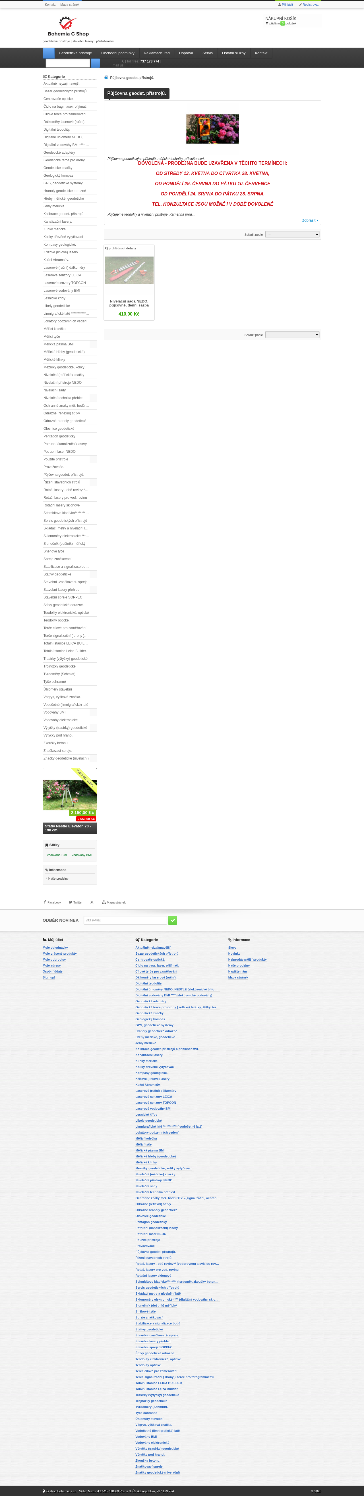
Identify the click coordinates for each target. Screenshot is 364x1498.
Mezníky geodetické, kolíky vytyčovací (70, 367)
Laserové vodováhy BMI (62, 291)
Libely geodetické (57, 306)
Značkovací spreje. (58, 751)
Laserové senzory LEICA (62, 275)
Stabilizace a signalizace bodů (66, 567)
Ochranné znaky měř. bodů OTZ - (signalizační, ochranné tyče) (70, 406)
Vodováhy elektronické (61, 720)
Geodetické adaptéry (59, 153)
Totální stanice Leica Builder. (65, 651)
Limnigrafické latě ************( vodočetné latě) (70, 314)
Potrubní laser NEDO (60, 452)
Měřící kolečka (54, 329)
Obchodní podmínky (117, 53)
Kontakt (50, 4)
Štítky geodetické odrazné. (64, 605)
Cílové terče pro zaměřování (65, 114)
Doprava (186, 53)
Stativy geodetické (57, 574)
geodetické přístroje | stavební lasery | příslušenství (78, 28)
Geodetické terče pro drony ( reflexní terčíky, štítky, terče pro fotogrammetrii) (70, 160)
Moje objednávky (55, 949)
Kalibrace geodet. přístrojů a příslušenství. (70, 214)
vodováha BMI (57, 855)
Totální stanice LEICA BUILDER (68, 643)
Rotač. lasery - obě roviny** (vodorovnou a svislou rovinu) (70, 490)
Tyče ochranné (55, 682)
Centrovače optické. (59, 99)
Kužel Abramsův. (56, 260)
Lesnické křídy (54, 298)
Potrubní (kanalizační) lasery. (66, 444)
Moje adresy (52, 967)
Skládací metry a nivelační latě (67, 528)
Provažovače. (54, 467)
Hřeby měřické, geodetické (64, 199)
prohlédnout (121, 249)
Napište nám (237, 973)
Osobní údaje (53, 973)
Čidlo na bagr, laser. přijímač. (66, 107)
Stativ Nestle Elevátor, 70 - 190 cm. (68, 828)
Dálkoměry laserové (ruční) (64, 122)
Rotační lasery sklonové (62, 505)
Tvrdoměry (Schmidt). (60, 674)
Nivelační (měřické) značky (64, 375)
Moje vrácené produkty (60, 955)
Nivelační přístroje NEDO (63, 383)
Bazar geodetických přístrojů (65, 91)
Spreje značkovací (57, 559)
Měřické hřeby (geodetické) (64, 352)
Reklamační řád (157, 53)
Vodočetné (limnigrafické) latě (66, 705)
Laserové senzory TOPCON (65, 283)
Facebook (54, 907)
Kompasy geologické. (60, 245)
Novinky (234, 955)
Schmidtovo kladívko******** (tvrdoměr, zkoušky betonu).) (70, 513)
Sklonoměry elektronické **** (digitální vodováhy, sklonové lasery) (70, 536)
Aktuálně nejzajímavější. (62, 83)
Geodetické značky (58, 168)
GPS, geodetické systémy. (63, 183)
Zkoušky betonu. (56, 743)
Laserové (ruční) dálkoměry (64, 268)
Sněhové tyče (54, 551)
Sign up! (49, 979)
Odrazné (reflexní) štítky (62, 413)
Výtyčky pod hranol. (58, 735)
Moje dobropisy (54, 961)
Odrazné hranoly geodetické (65, 421)
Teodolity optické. (57, 620)
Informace (58, 872)
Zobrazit (309, 220)
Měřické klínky (54, 360)
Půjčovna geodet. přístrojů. (64, 475)
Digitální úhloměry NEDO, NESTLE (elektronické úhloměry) (70, 137)
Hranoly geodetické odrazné (65, 191)
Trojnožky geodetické (60, 666)
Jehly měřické (54, 206)
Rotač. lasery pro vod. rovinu (65, 498)
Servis (207, 53)
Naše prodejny (58, 880)
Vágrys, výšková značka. (62, 697)
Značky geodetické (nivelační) (66, 758)
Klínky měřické (55, 229)
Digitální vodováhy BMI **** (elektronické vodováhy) (70, 145)
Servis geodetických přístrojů (65, 521)
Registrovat (310, 4)
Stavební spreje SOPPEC (63, 597)
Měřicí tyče (52, 337)
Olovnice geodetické (59, 429)
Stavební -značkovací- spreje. (66, 582)
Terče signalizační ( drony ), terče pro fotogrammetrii (70, 636)
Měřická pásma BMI (59, 344)
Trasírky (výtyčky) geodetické (66, 659)
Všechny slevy (85, 778)
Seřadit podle (254, 234)
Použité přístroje (56, 459)
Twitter (77, 907)
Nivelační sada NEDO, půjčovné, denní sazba (129, 304)
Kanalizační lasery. (58, 222)
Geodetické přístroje (75, 53)
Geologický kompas (58, 176)
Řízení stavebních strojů (62, 482)
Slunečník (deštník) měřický (64, 544)
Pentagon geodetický (59, 436)
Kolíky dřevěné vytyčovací (63, 237)
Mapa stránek (69, 4)
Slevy (232, 949)
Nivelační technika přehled (64, 398)
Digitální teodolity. (57, 130)
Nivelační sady (55, 390)
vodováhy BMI (82, 855)
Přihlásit (287, 4)
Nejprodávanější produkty (247, 961)
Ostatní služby (233, 53)
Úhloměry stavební (58, 689)
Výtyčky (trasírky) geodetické (65, 728)
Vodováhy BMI (54, 712)
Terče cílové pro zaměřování (65, 628)
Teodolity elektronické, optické (66, 613)
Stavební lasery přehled (61, 590)
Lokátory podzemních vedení (65, 321)
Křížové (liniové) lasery (61, 252)
